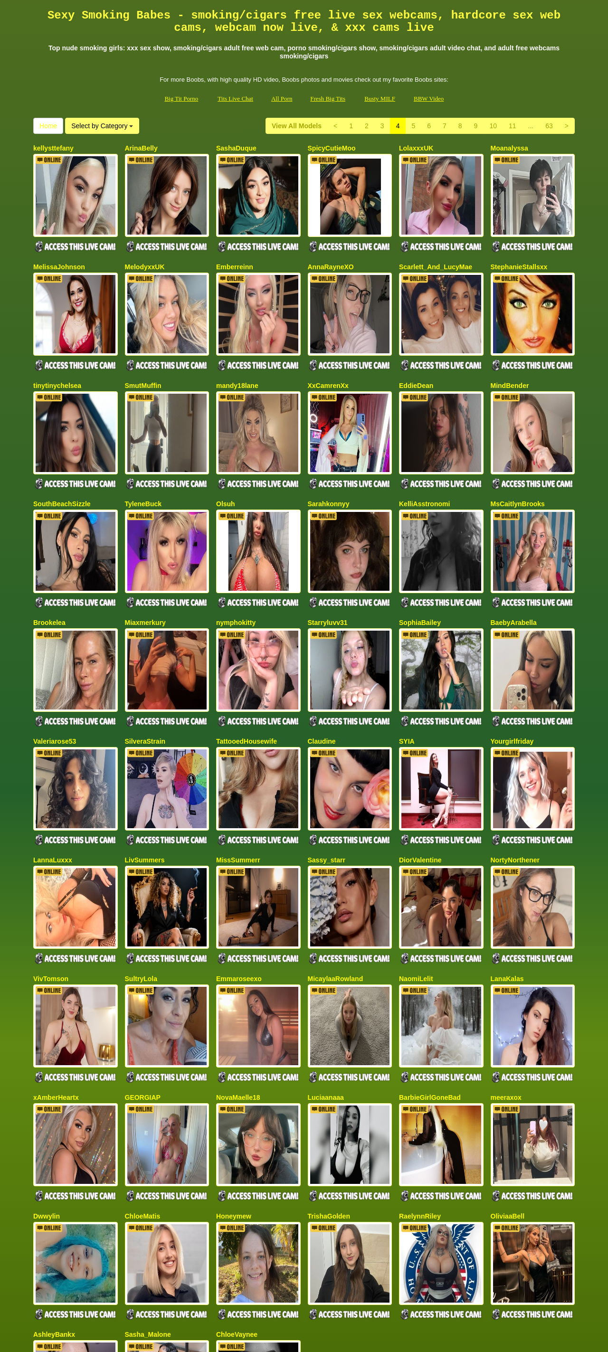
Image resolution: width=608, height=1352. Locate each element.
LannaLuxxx (52, 733)
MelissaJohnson (59, 245)
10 (493, 126)
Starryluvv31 (328, 538)
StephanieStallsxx (519, 245)
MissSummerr (238, 733)
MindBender (510, 343)
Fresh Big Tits (327, 98)
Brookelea (49, 538)
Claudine (322, 636)
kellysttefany (53, 148)
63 (549, 126)
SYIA (407, 636)
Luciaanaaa (326, 928)
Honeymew (233, 1026)
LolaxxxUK (416, 148)
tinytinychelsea (57, 343)
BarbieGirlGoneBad (430, 928)
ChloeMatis (143, 1026)
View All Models (297, 126)
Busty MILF (379, 98)
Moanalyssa (509, 148)
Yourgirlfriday (512, 636)
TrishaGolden (329, 1026)
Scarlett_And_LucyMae (435, 245)
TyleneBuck (143, 440)
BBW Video (429, 98)
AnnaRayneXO (331, 245)
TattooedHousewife (246, 636)
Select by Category (102, 126)
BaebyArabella (514, 538)
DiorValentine (420, 733)
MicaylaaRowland (335, 830)
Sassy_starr (326, 733)
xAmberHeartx (56, 928)
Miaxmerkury (145, 538)
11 (512, 126)
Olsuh (225, 440)
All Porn (281, 98)
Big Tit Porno (181, 98)
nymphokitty (236, 538)
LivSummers (145, 733)
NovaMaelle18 (238, 928)
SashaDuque (236, 148)
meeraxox (506, 928)
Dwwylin (46, 1026)
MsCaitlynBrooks (518, 440)
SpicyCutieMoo (332, 148)
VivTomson (50, 830)
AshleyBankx (54, 1123)
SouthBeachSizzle (62, 440)
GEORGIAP (143, 928)
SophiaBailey (420, 538)
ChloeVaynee (236, 1123)
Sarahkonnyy (329, 440)
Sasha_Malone (148, 1123)
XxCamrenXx (328, 343)
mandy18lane (237, 343)
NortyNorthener (515, 733)
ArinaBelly (141, 148)
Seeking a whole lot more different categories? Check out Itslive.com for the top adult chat (304, 1269)
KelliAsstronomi (424, 440)
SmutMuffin (143, 343)
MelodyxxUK (145, 245)
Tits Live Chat (235, 98)
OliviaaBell (508, 1026)
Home (48, 126)
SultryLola (141, 830)
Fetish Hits (310, 1338)
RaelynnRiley (420, 1026)
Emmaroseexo (239, 830)
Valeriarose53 (54, 636)
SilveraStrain (145, 636)
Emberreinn (234, 245)
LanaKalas (507, 830)
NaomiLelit (416, 830)
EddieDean (416, 343)
